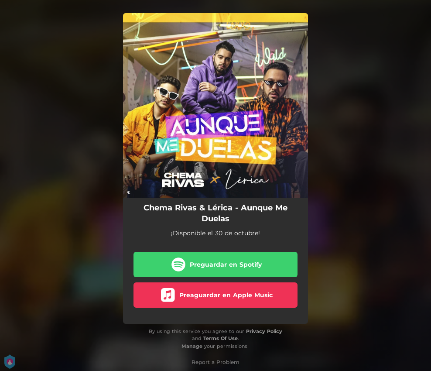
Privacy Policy (264, 331)
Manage (191, 346)
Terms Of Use (220, 338)
